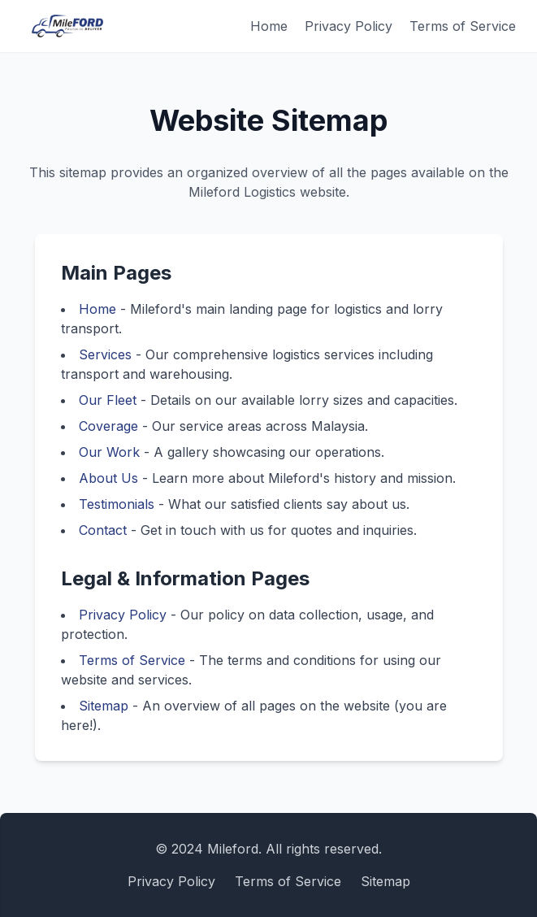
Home (269, 26)
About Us (108, 478)
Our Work (109, 452)
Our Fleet (107, 400)
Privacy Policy (348, 26)
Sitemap (103, 706)
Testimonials (116, 504)
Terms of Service (462, 26)
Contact (103, 530)
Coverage (108, 426)
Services (105, 354)
